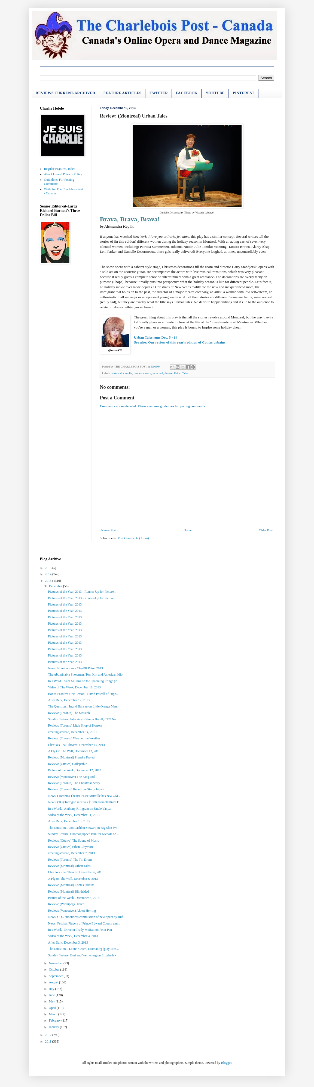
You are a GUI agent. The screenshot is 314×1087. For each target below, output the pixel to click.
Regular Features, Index (59, 169)
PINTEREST (243, 93)
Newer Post (109, 530)
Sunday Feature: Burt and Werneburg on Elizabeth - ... (83, 955)
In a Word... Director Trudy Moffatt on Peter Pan (80, 930)
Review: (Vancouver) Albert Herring (72, 911)
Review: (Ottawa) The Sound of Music (73, 840)
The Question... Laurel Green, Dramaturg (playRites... (83, 949)
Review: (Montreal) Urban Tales (69, 866)
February (55, 1020)
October (54, 969)
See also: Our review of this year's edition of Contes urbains (179, 342)
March (53, 1014)
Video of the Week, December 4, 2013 (73, 936)
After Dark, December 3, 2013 (68, 942)
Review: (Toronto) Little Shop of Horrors (75, 725)
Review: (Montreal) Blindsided (68, 891)
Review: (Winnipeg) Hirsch (66, 904)
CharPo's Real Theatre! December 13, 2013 (76, 745)
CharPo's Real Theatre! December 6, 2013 (75, 872)
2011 (48, 1041)
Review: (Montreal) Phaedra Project (71, 757)
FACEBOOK (186, 93)
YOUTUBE (215, 93)
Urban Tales (181, 373)
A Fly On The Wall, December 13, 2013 (74, 751)
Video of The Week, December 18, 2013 (74, 687)
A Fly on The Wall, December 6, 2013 (73, 879)
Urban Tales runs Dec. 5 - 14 (155, 337)
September (56, 976)
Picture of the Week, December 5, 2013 (73, 898)
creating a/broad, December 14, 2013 (72, 732)
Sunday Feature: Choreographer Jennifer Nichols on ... (83, 834)
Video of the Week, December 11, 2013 (73, 815)
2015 (48, 568)
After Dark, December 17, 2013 (69, 700)
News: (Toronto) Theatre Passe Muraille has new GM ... (84, 796)
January (54, 1027)
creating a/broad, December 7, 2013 (71, 853)
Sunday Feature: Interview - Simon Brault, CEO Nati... (84, 719)
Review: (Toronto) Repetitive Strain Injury (76, 789)
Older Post (266, 530)
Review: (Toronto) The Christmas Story (74, 783)
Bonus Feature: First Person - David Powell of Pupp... (83, 694)
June (52, 995)
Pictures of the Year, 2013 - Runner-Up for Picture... (82, 592)
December (56, 586)
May (52, 1001)
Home (187, 530)
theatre (168, 373)
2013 (48, 581)
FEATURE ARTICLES (122, 93)
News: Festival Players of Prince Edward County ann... (84, 923)
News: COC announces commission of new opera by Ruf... (86, 917)
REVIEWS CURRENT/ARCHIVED (65, 93)
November (56, 963)
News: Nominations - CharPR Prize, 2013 (75, 668)
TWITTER (159, 93)
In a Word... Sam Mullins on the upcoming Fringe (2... (83, 681)
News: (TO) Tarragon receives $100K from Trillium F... (84, 802)
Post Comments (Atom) (133, 538)
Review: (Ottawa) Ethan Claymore (70, 847)
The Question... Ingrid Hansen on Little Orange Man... (83, 706)
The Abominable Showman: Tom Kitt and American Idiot (85, 674)
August (54, 982)
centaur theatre (142, 373)
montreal (158, 373)
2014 (48, 574)
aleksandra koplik (121, 373)
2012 (48, 1035)
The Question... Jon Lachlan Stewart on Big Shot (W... (83, 828)
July (52, 989)
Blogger (226, 1063)
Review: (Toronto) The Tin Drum (70, 860)
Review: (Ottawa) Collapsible (67, 764)
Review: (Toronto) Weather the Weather (74, 738)
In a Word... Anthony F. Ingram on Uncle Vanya (79, 809)
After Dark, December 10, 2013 (69, 821)
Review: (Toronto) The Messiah (69, 713)
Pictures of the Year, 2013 (65, 604)
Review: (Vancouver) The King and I (72, 777)
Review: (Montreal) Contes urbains (71, 885)
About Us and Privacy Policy (63, 174)
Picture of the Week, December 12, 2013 (74, 770)
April (52, 1008)
